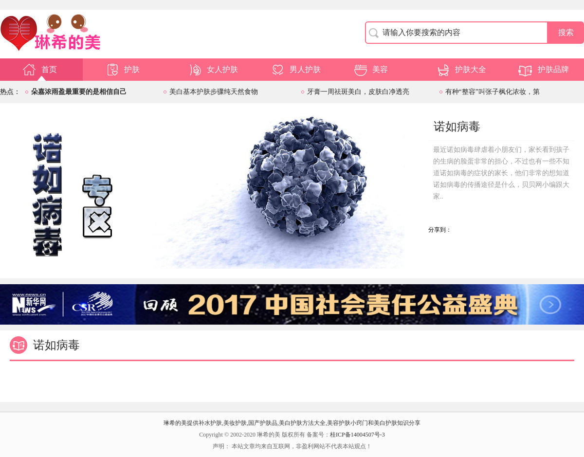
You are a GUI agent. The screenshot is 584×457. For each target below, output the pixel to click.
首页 (39, 69)
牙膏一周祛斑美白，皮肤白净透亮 (358, 91)
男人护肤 (295, 69)
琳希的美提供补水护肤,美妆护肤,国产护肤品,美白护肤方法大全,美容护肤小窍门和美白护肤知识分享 (292, 423)
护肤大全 (461, 69)
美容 (370, 69)
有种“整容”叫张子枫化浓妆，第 (492, 91)
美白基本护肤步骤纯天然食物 (213, 91)
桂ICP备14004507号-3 (357, 434)
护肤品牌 (543, 69)
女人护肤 (212, 69)
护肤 (122, 69)
